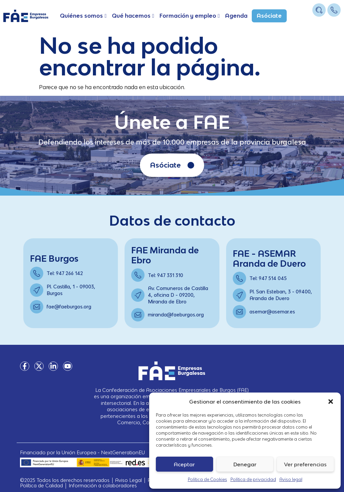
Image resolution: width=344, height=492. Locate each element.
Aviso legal (290, 479)
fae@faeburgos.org (69, 306)
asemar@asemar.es (272, 311)
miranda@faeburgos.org (176, 314)
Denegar (244, 464)
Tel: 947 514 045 (268, 278)
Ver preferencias (305, 464)
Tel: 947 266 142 (65, 273)
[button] (330, 401)
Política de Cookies (207, 479)
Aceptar (184, 464)
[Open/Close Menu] (335, 22)
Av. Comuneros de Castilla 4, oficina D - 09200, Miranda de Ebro (178, 294)
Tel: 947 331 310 (165, 275)
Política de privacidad (253, 479)
